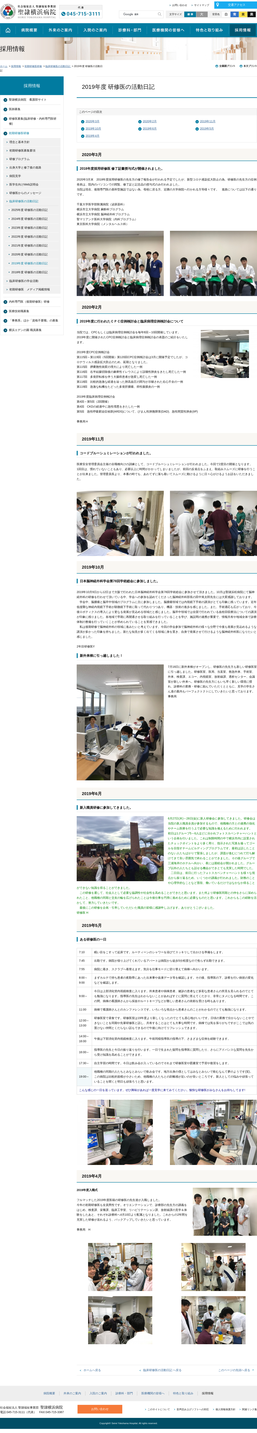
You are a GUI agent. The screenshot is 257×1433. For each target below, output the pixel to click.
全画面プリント (226, 66)
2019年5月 (207, 128)
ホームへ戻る (92, 1370)
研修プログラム (19, 159)
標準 (190, 14)
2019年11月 (208, 121)
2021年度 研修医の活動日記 (29, 245)
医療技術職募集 (19, 311)
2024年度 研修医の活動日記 (29, 218)
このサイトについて (159, 1409)
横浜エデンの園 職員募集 (25, 330)
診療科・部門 (130, 30)
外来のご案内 (60, 30)
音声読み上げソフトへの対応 (193, 1409)
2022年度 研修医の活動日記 (29, 236)
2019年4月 (92, 135)
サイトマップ (201, 5)
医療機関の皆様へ (168, 30)
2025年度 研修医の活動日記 (29, 210)
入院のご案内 (95, 30)
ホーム (8, 30)
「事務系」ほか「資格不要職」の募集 (33, 320)
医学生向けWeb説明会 (24, 184)
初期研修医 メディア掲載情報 (29, 289)
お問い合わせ (179, 5)
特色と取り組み (209, 30)
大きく (202, 14)
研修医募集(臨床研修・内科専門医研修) (32, 121)
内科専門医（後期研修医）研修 (29, 301)
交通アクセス (236, 4)
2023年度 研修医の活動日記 (29, 227)
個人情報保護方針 (225, 1409)
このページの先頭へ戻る (234, 1370)
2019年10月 (93, 128)
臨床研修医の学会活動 (23, 281)
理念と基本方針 (19, 142)
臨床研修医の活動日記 (58, 66)
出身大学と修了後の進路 (25, 167)
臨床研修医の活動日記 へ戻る (162, 1370)
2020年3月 (92, 121)
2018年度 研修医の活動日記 (29, 272)
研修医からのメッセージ (25, 193)
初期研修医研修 (33, 66)
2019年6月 (150, 128)
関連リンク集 (249, 1409)
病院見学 (15, 176)
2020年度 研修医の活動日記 (29, 254)
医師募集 (15, 109)
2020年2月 (150, 121)
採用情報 (243, 30)
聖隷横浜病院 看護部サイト (28, 99)
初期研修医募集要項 (22, 150)
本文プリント (247, 66)
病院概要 (29, 30)
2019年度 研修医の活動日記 (29, 263)
